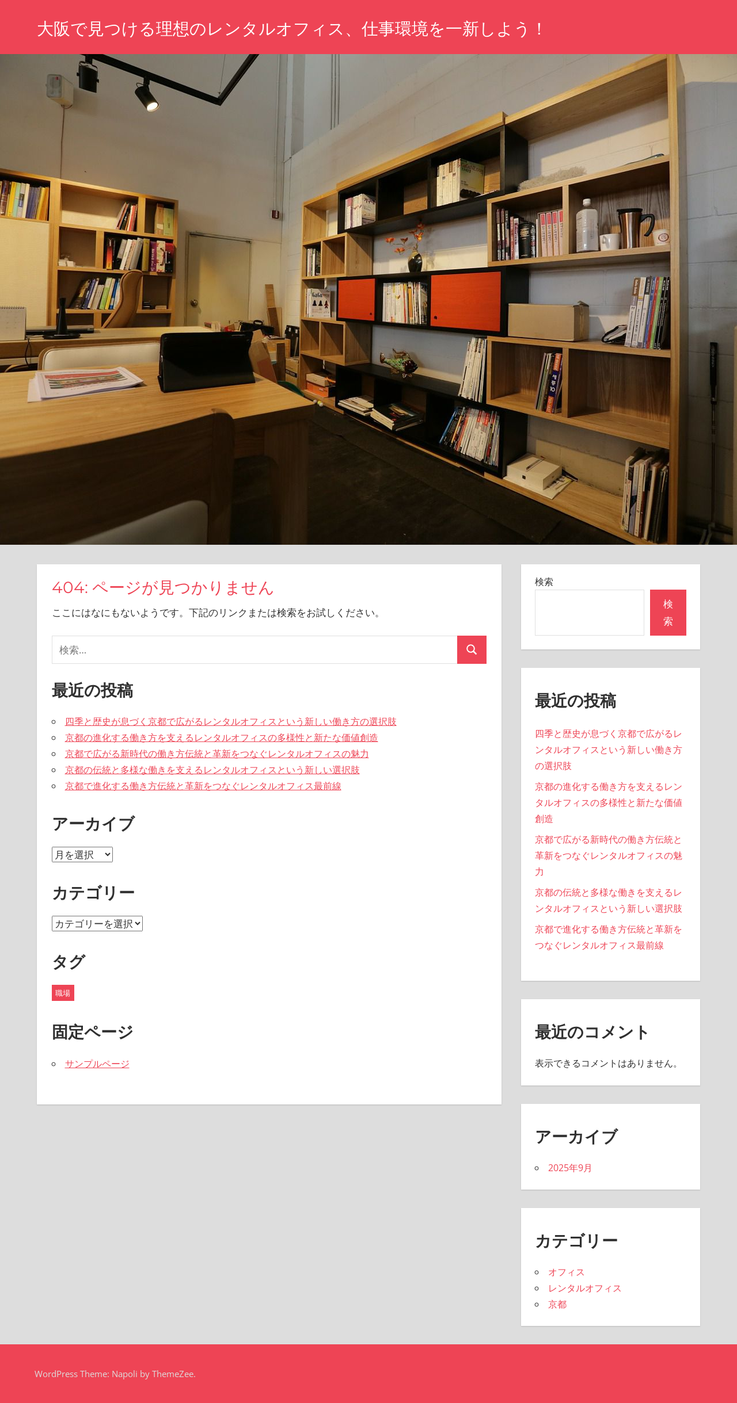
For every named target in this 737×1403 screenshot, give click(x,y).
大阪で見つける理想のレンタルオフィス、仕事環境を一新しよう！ (318, 28)
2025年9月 (570, 1167)
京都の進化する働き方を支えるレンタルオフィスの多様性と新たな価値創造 (221, 737)
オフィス (566, 1272)
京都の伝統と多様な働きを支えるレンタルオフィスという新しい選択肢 (212, 769)
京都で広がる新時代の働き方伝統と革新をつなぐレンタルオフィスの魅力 (217, 753)
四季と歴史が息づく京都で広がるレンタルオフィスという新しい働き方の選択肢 (231, 721)
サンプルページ (97, 1063)
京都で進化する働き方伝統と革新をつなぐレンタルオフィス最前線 (203, 785)
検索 (544, 581)
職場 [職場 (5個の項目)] (62, 993)
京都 (557, 1304)
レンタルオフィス (585, 1288)
